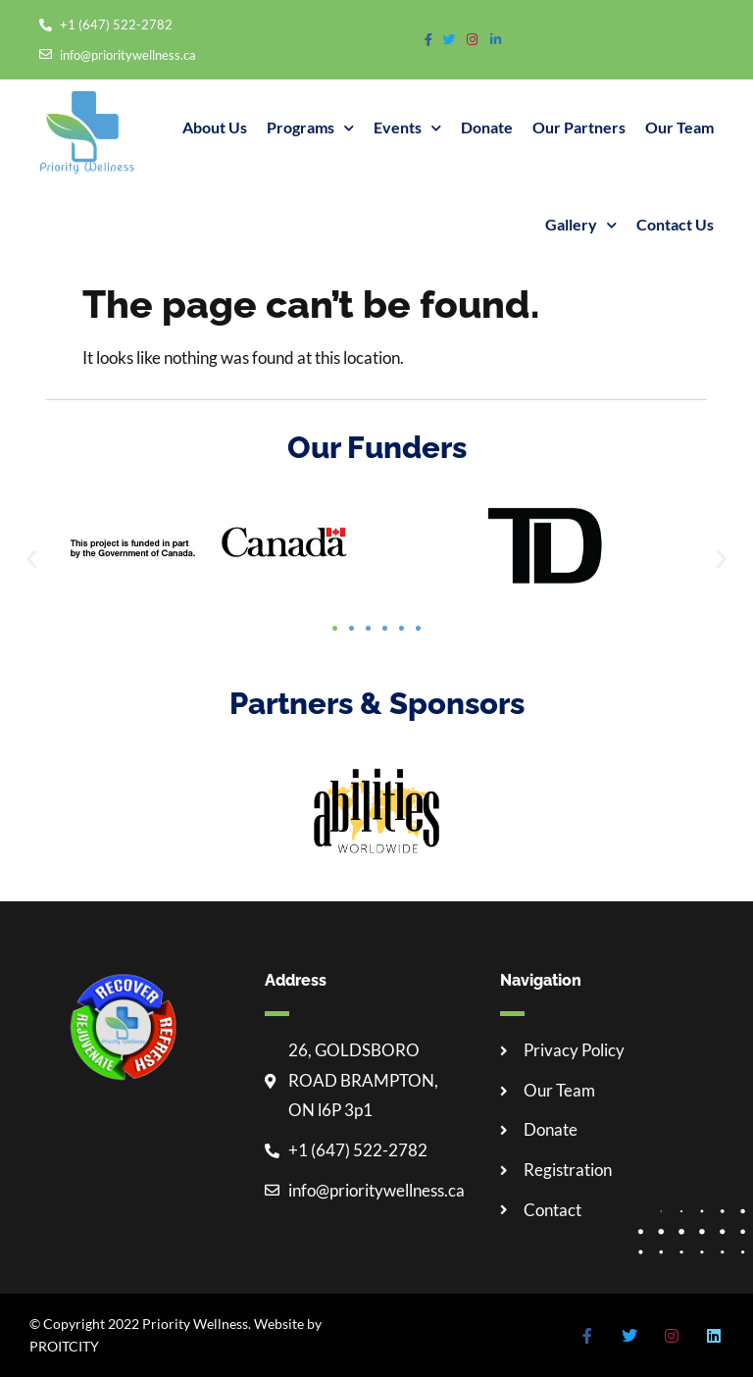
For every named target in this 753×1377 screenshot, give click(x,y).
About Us (214, 127)
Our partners (579, 127)
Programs (310, 128)
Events (407, 128)
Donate (487, 127)
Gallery (581, 225)
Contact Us (675, 224)
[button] (31, 559)
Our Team (679, 127)
